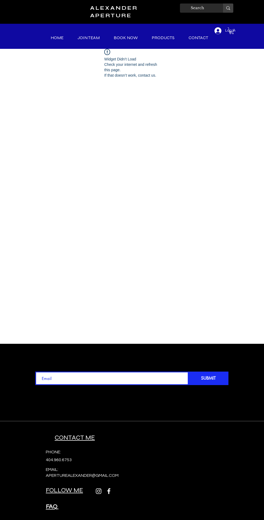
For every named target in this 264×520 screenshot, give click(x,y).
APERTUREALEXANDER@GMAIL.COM (82, 475)
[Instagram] (98, 491)
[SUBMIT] (208, 378)
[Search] (197, 8)
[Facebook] (109, 491)
